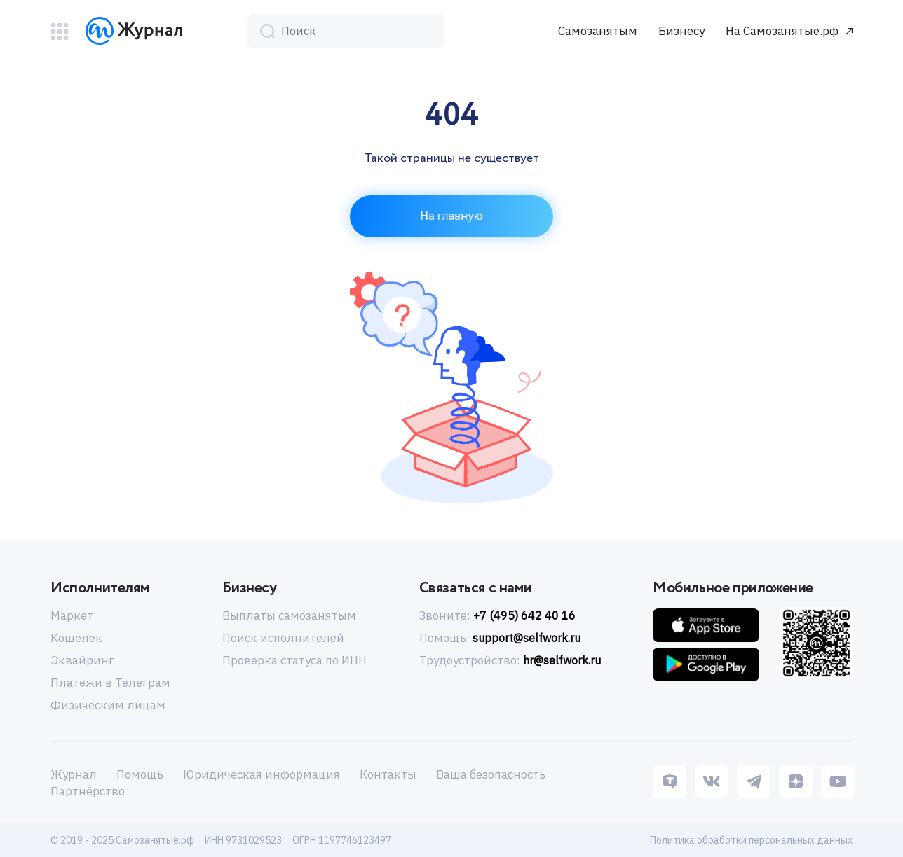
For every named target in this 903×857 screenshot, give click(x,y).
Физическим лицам (107, 705)
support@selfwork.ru (526, 638)
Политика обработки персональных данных (751, 840)
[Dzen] (796, 783)
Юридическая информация (261, 774)
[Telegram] (753, 783)
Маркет (71, 615)
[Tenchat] (669, 783)
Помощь (139, 774)
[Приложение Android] (706, 664)
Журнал (73, 774)
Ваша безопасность (490, 774)
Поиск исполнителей (283, 638)
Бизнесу (681, 31)
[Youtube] (838, 783)
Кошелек (76, 638)
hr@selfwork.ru (562, 660)
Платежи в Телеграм (110, 682)
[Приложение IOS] (706, 625)
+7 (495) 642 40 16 (524, 615)
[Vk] (711, 783)
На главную (452, 216)
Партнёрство (87, 791)
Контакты (388, 774)
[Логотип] (134, 31)
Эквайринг (82, 660)
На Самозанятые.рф (782, 31)
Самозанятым (597, 31)
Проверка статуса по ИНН (294, 660)
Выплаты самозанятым (289, 615)
